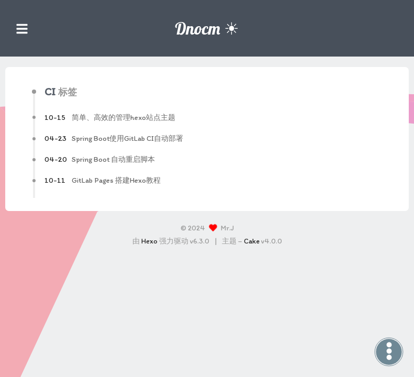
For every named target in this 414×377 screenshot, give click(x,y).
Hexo (149, 241)
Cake (252, 241)
